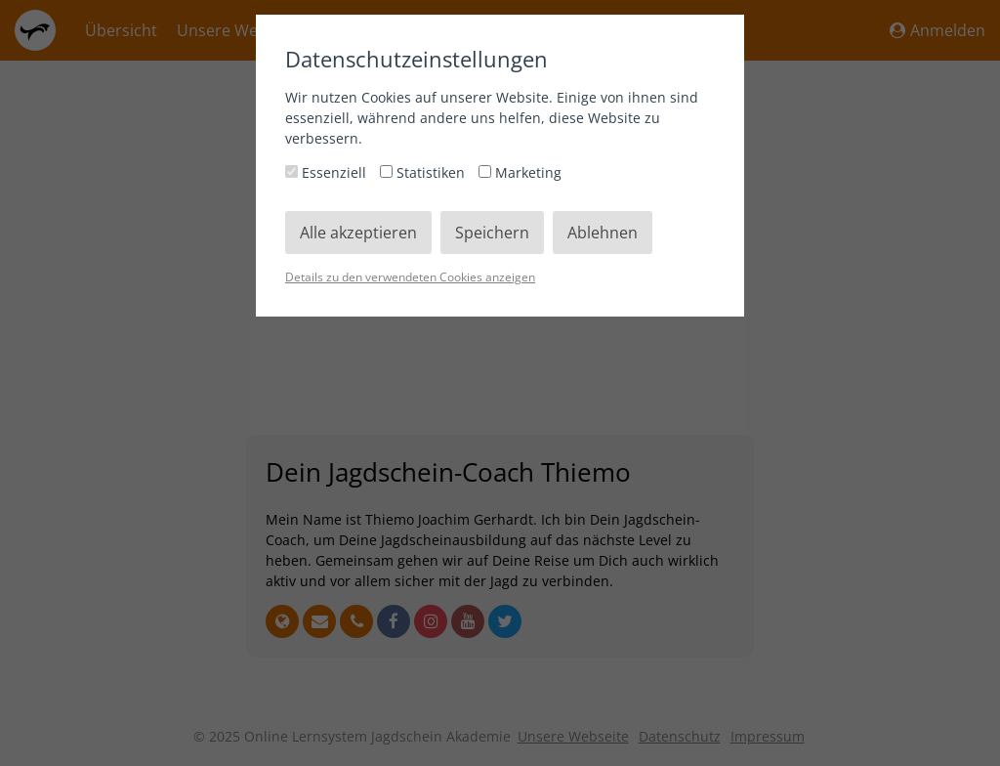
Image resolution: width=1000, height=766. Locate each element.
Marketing (520, 172)
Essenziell (327, 172)
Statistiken (424, 172)
